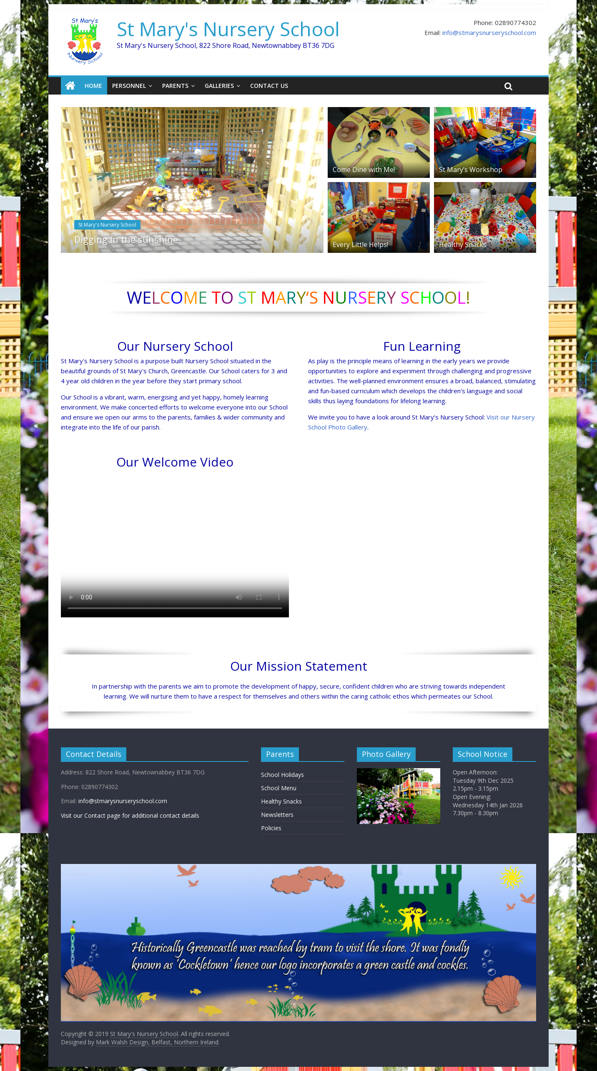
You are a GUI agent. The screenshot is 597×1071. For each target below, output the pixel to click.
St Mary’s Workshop (470, 169)
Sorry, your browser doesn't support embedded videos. (175, 544)
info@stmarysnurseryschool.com (489, 32)
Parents (175, 86)
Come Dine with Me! (364, 169)
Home (93, 86)
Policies (271, 828)
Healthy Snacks (463, 244)
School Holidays (282, 775)
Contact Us (269, 86)
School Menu (278, 788)
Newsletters (277, 815)
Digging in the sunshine (126, 239)
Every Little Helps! (360, 244)
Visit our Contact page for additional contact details (130, 815)
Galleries (219, 86)
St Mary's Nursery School (228, 29)
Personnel (129, 86)
